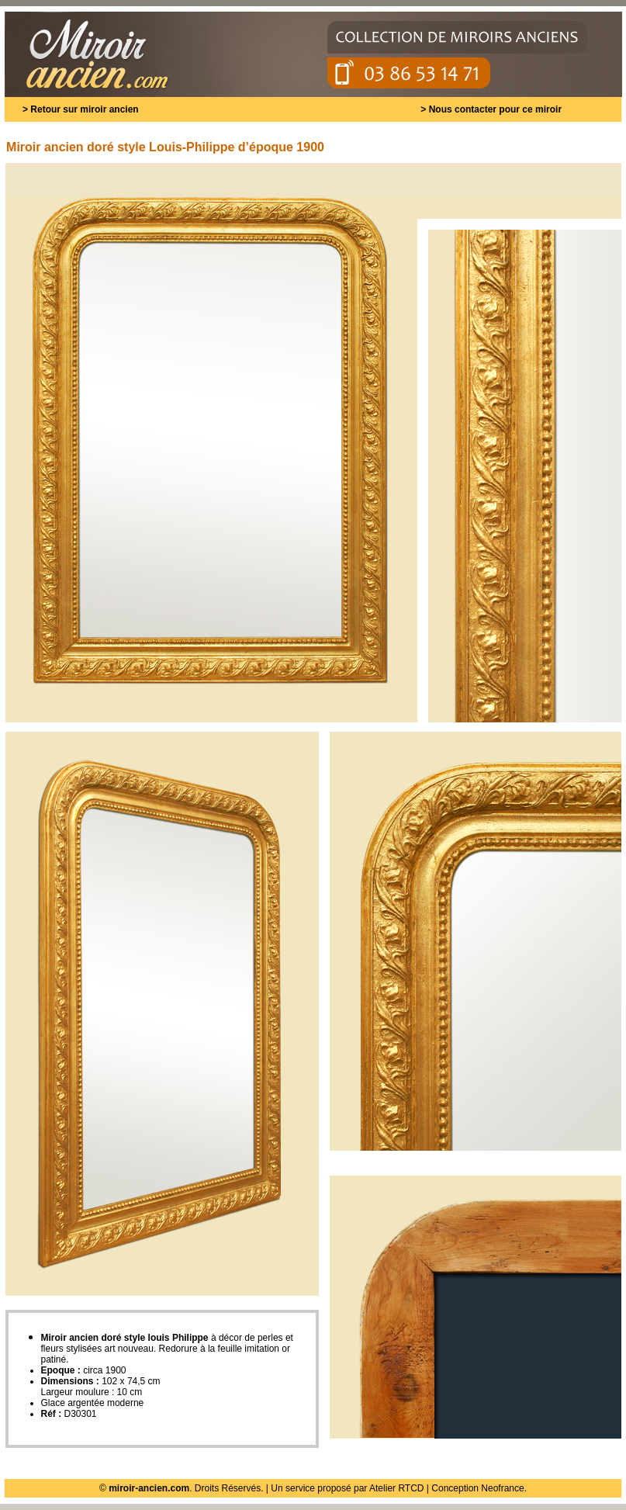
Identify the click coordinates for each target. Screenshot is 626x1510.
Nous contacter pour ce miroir (495, 109)
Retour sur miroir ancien (84, 109)
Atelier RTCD (396, 1488)
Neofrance (502, 1488)
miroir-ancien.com (149, 1488)
